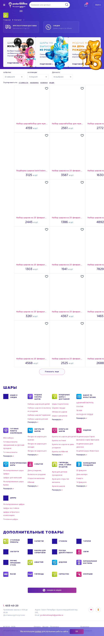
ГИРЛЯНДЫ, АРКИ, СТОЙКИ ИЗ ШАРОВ (65, 465)
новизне (44, 82)
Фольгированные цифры (14, 504)
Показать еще (52, 371)
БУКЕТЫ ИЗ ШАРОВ (63, 430)
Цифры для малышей (12, 478)
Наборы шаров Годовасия (39, 415)
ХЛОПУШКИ (88, 574)
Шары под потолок (60, 404)
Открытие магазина (36, 478)
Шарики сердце (58, 408)
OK (98, 609)
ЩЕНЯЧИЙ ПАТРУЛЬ (85, 403)
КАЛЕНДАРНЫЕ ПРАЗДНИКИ (89, 464)
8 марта (79, 478)
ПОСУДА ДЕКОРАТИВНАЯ (65, 551)
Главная (7, 20)
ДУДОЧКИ (63, 562)
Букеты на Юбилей (60, 452)
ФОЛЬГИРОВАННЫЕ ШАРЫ (16, 464)
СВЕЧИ (86, 551)
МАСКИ (13, 574)
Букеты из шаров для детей (64, 437)
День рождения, (35, 470)
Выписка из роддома (37, 474)
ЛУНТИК (79, 407)
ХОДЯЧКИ (87, 430)
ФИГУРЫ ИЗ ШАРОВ (39, 430)
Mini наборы (8, 438)
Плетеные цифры (10, 519)
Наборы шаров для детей (39, 404)
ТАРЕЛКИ (87, 541)
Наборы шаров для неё (38, 419)
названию (34, 82)
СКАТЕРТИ (14, 551)
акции (51, 82)
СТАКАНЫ (63, 541)
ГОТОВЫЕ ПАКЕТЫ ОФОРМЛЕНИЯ (16, 431)
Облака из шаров (59, 412)
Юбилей (31, 482)
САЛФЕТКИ (39, 541)
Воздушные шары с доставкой (64, 397)
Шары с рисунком (59, 416)
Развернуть (32, 422)
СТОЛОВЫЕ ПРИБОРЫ (15, 541)
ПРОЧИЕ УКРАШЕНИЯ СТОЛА (15, 563)
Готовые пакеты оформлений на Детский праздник (13, 445)
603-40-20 (12, 605)
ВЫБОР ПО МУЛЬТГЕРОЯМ (89, 396)
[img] (4, 5)
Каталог (18, 20)
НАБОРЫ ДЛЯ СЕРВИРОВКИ (40, 551)
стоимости (23, 82)
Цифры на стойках (11, 508)
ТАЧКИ (79, 410)
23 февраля (81, 470)
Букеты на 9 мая (59, 440)
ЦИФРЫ (13, 498)
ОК (76, 631)
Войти (98, 5)
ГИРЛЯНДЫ (39, 574)
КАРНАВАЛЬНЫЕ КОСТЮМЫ (90, 562)
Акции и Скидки (13, 396)
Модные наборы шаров (38, 397)
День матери (81, 474)
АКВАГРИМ (38, 562)
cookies (38, 631)
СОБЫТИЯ (38, 464)
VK (91, 609)
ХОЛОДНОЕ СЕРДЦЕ (84, 414)
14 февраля (81, 482)
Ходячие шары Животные (87, 451)
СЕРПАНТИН (64, 574)
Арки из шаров (58, 486)
